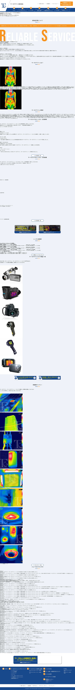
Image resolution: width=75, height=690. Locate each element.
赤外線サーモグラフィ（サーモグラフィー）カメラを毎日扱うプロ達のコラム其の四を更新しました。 (19, 585)
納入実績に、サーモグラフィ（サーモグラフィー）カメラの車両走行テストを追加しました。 (17, 626)
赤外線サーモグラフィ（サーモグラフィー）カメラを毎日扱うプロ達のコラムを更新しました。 (18, 583)
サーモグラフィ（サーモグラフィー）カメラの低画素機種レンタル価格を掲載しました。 (16, 616)
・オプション (13, 674)
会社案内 (48, 3)
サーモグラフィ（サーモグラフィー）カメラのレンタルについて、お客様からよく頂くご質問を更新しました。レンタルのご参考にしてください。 (27, 613)
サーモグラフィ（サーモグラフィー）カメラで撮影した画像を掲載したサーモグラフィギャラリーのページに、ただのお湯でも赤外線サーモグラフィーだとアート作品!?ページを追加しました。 (36, 586)
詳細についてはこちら (38, 255)
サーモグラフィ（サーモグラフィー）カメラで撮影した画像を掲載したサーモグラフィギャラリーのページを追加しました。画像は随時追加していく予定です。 (23, 611)
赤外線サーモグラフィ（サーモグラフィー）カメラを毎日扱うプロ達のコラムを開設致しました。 (18, 589)
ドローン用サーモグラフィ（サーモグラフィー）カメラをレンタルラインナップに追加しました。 (18, 605)
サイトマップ (54, 3)
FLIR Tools (35, 685)
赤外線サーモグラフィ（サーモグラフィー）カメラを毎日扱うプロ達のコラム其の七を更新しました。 (19, 571)
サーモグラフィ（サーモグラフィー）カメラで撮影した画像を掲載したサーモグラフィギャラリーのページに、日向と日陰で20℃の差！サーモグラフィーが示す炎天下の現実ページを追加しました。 (37, 573)
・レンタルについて (14, 670)
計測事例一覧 (38, 155)
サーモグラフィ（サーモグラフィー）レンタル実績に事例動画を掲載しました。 (15, 645)
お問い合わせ (41, 3)
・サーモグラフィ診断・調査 (68, 672)
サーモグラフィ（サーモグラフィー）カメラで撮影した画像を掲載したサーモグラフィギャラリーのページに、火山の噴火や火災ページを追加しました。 (28, 591)
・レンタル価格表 (14, 671)
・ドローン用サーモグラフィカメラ (17, 675)
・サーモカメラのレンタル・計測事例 (35, 670)
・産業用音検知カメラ (14, 678)
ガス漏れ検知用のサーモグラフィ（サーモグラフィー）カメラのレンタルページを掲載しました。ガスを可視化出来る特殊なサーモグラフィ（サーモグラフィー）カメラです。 (18, 609)
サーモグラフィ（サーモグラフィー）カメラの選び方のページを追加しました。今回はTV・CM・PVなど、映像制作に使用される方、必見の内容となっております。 (15, 649)
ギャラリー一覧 (38, 565)
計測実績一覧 (38, 220)
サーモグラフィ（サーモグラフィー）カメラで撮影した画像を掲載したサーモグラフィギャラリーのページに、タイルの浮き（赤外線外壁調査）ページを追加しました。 (31, 596)
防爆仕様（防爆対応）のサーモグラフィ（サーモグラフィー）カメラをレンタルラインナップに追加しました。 (20, 576)
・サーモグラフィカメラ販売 (68, 670)
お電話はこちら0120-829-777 (66, 3)
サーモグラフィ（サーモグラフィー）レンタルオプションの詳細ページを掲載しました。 (16, 634)
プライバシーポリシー (43, 685)
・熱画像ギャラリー (49, 680)
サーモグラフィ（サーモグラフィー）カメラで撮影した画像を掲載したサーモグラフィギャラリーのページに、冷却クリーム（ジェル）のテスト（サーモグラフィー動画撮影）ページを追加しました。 (37, 594)
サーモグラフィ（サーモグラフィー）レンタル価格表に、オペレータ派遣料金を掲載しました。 (18, 647)
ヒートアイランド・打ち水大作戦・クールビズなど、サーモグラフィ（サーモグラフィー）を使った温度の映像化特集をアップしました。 (25, 652)
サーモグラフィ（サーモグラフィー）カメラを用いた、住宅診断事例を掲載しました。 (16, 639)
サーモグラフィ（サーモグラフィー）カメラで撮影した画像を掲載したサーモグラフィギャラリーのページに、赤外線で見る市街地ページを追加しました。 (29, 588)
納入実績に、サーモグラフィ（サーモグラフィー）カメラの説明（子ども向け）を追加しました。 (18, 628)
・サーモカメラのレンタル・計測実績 (35, 672)
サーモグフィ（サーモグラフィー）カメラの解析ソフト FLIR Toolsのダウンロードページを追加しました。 (20, 597)
